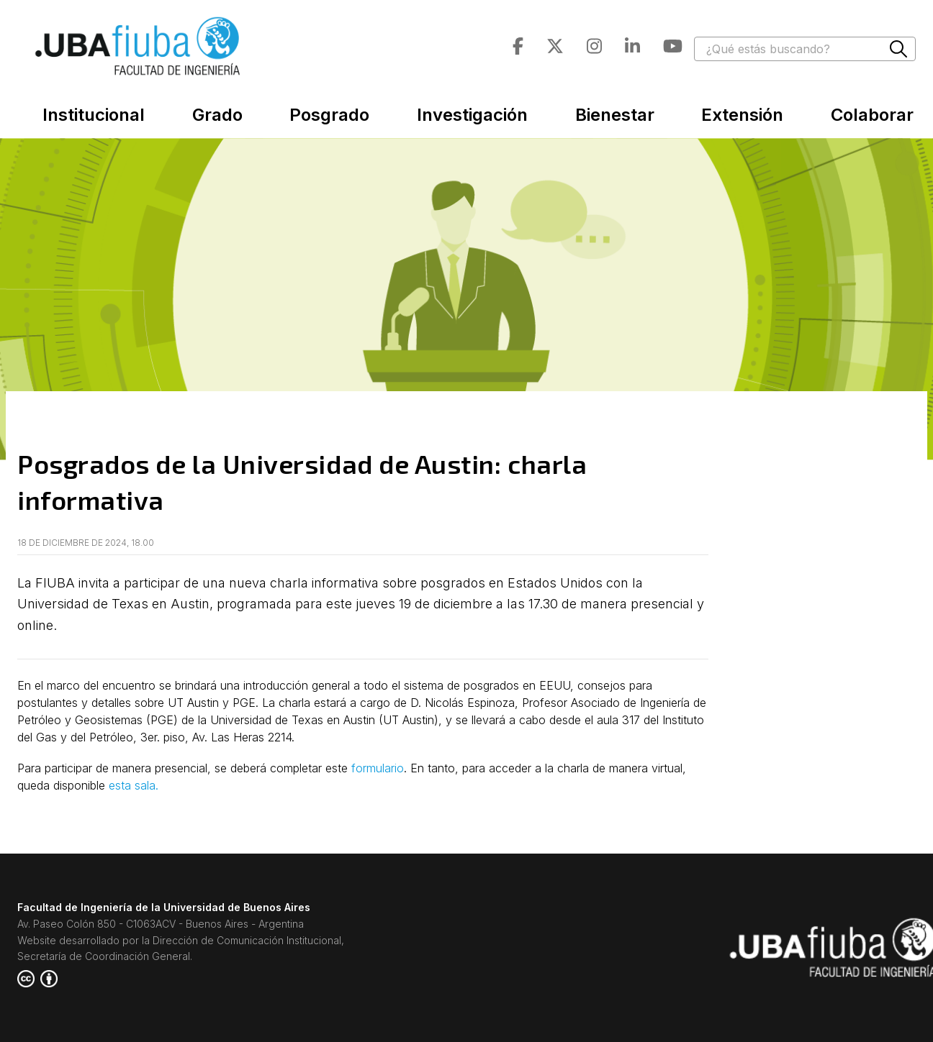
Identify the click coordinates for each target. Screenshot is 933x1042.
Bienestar (614, 114)
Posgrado (329, 114)
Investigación (472, 114)
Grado (217, 114)
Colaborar (872, 114)
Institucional (93, 114)
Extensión (742, 114)
